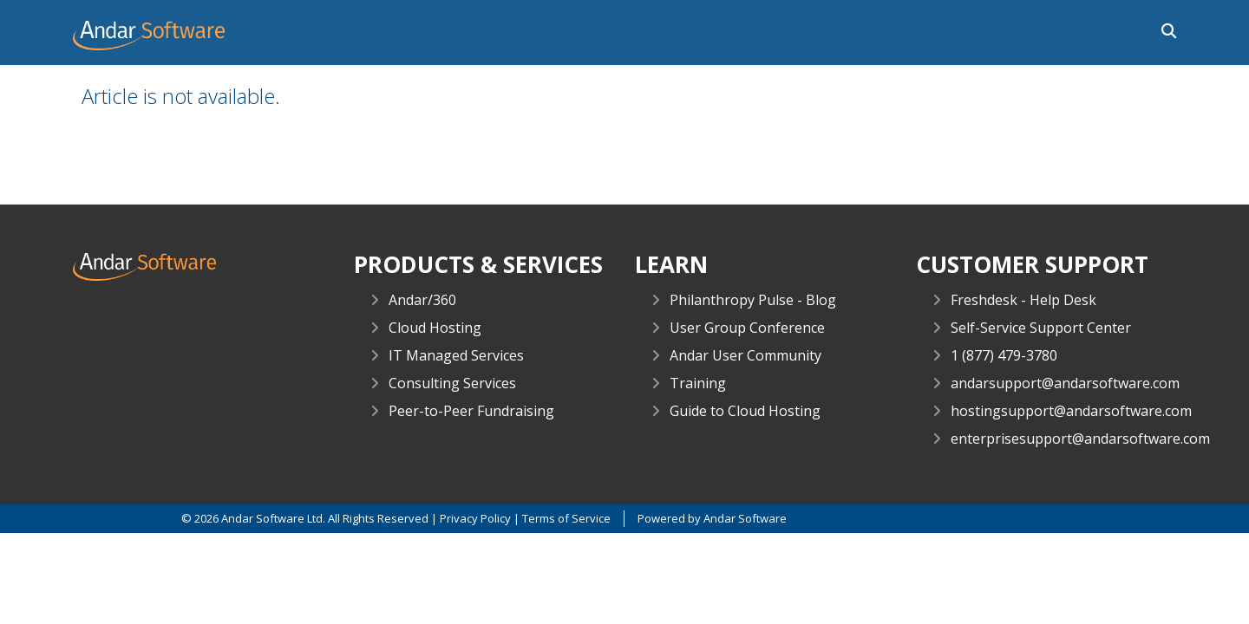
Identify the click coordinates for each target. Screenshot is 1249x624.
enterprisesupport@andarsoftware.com (1080, 438)
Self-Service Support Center (1041, 327)
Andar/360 (422, 299)
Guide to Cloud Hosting (745, 410)
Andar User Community (745, 355)
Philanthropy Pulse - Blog (753, 299)
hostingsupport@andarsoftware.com (1071, 410)
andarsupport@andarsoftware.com (1065, 383)
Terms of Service (566, 518)
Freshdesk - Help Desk (1023, 299)
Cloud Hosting (435, 327)
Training (698, 383)
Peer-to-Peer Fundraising (471, 410)
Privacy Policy (475, 518)
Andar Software (745, 518)
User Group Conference (747, 327)
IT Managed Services (456, 355)
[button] (1164, 29)
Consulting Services (452, 383)
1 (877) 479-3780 (1004, 355)
